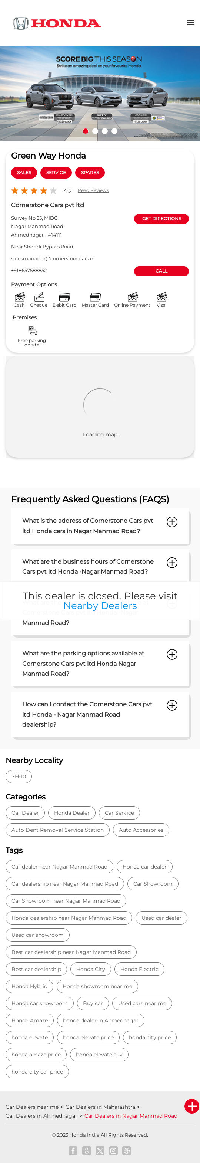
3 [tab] (105, 131)
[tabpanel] (100, 93)
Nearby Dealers (100, 606)
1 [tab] (86, 131)
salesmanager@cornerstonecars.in (53, 258)
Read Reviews (93, 190)
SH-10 (18, 776)
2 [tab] (95, 131)
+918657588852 (29, 270)
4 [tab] (114, 131)
